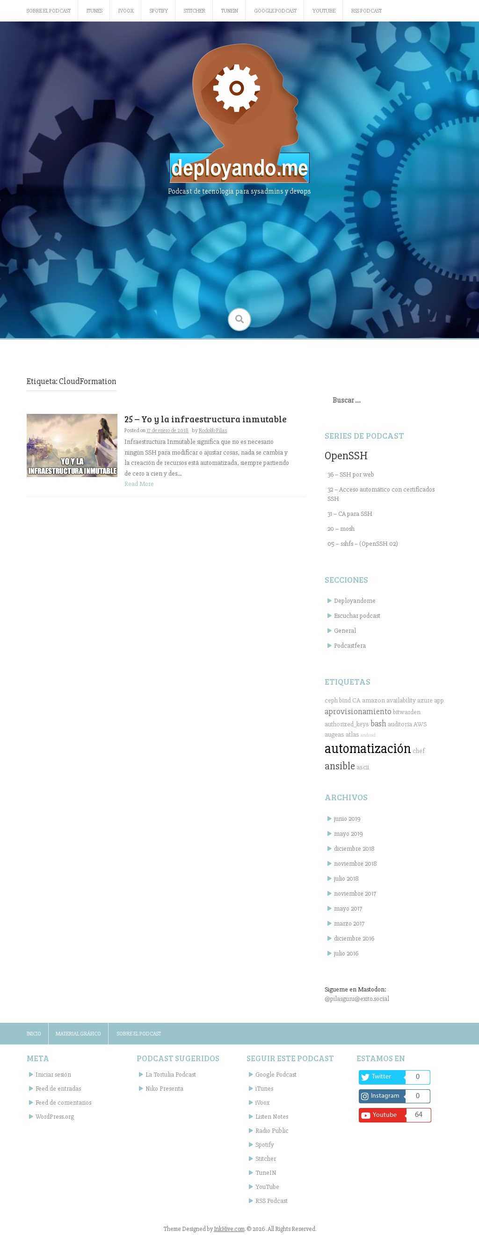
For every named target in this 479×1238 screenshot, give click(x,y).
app (439, 700)
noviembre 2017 (355, 894)
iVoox (126, 10)
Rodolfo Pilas (213, 430)
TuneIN (229, 10)
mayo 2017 (348, 908)
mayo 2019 (348, 834)
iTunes (94, 10)
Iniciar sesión (53, 1075)
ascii (362, 767)
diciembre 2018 (354, 849)
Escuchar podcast (357, 616)
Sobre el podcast (49, 10)
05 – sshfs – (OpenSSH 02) (362, 544)
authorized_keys (347, 724)
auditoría (400, 724)
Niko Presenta (164, 1089)
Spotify (159, 10)
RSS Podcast (366, 10)
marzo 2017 (349, 923)
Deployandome (355, 601)
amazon (373, 700)
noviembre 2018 (355, 864)
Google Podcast (275, 10)
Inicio (34, 1033)
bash (378, 723)
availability (401, 700)
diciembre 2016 (354, 938)
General (345, 631)
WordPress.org (55, 1117)
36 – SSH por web (350, 474)
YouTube (323, 10)
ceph (331, 700)
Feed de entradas (58, 1089)
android (368, 735)
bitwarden (407, 712)
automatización (368, 748)
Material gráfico (78, 1033)
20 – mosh (341, 529)
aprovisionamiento (358, 711)
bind (345, 700)
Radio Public (272, 1131)
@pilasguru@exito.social (357, 999)
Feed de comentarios (63, 1103)
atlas (352, 734)
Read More (139, 484)
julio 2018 (346, 879)
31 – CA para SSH (349, 514)
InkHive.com (229, 1229)
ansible (340, 766)
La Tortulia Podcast (170, 1075)
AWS (420, 724)
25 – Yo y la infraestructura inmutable (205, 419)
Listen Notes (271, 1117)
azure (425, 700)
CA (356, 700)
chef (419, 751)
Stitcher (194, 10)
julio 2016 (346, 953)
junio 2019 (347, 819)
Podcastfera (350, 646)
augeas (334, 734)
